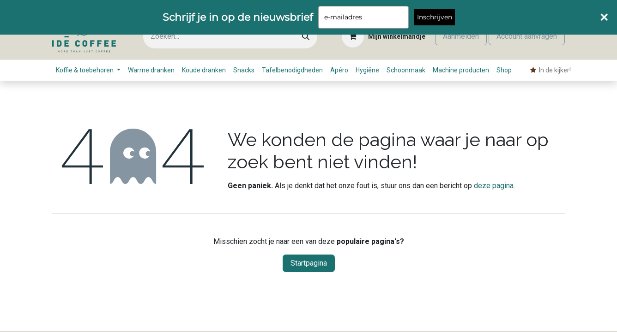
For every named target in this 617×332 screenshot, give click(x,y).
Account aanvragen (526, 36)
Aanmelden (461, 36)
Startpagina (308, 263)
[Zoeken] (305, 36)
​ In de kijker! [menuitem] (550, 70)
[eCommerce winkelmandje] (383, 36)
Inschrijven (434, 17)
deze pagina (494, 185)
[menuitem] (88, 70)
